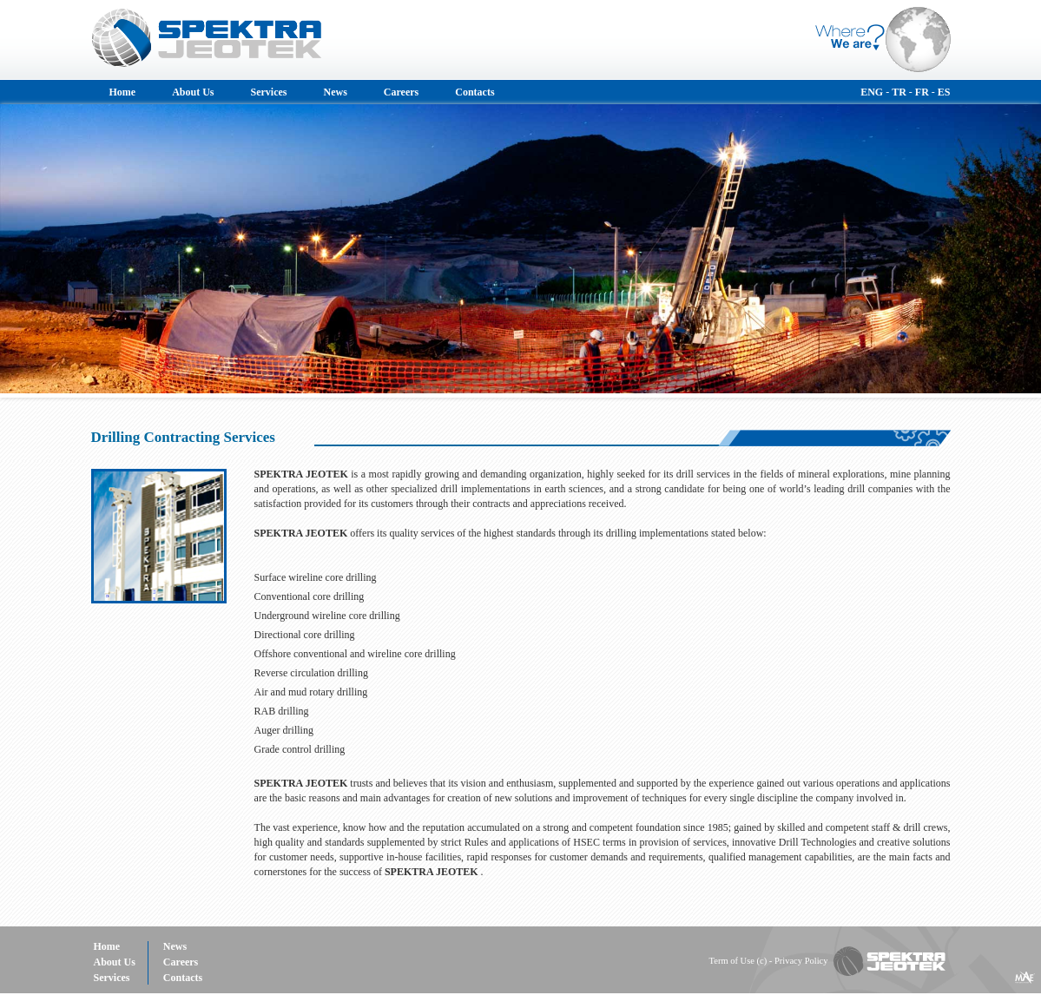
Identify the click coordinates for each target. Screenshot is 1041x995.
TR (899, 92)
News (335, 92)
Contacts (474, 92)
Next (1018, 251)
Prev (22, 251)
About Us (193, 92)
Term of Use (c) (738, 960)
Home (122, 92)
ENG (871, 92)
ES (944, 92)
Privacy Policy (801, 960)
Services (269, 92)
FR (922, 92)
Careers (401, 92)
